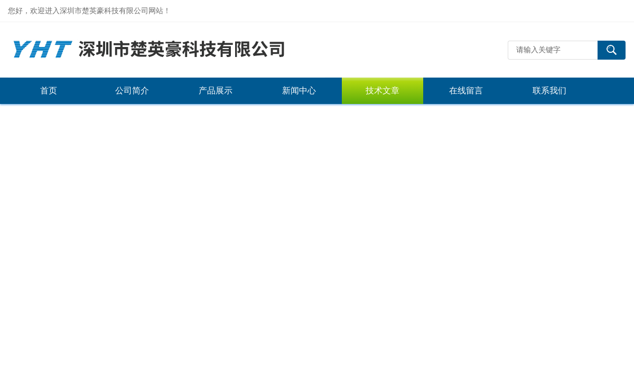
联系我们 (549, 90)
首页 (48, 90)
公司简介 (132, 90)
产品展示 (215, 90)
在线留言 (466, 90)
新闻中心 (299, 90)
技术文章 (382, 90)
